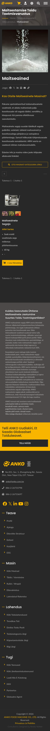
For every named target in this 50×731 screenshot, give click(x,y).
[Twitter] (14, 88)
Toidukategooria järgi (16, 634)
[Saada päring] (19, 3)
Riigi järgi (11, 646)
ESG (9, 552)
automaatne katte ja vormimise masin (19, 404)
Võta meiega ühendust (13, 414)
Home (13, 18)
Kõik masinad (13, 571)
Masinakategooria (26, 18)
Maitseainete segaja (10, 222)
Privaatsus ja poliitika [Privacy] (25, 723)
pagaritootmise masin (13, 409)
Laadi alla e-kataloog (16, 677)
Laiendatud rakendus (17, 596)
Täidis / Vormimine (15, 577)
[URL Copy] (28, 88)
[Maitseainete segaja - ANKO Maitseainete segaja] (12, 203)
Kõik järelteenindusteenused (20, 671)
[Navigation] (45, 3)
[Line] (21, 88)
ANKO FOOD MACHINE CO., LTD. (20, 717)
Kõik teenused (13, 665)
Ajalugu (10, 527)
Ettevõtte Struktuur (16, 533)
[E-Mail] (25, 88)
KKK (9, 684)
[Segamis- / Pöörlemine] (4, 173)
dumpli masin (25, 411)
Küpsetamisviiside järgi (17, 640)
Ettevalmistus (9, 21)
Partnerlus (11, 690)
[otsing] (38, 3)
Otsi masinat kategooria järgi (25, 164)
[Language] (32, 3)
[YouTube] (20, 504)
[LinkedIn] (17, 88)
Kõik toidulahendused (17, 614)
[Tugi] (25, 3)
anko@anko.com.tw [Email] (15, 481)
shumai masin (27, 409)
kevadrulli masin (11, 406)
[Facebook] (10, 88)
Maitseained (23, 21)
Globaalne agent (14, 696)
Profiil (9, 521)
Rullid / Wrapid (14, 583)
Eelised (10, 540)
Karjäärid (11, 546)
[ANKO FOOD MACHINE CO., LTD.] (25, 464)
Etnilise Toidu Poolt (15, 627)
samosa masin (23, 406)
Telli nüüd (25, 443)
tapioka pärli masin (12, 411)
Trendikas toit (13, 621)
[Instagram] (26, 504)
